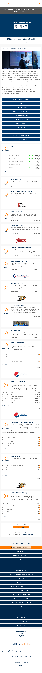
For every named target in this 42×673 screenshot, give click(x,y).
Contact (21, 633)
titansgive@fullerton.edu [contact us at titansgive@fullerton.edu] (27, 534)
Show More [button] (5, 171)
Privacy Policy (21, 635)
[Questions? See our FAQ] (26, 532)
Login (20, 665)
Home (21, 636)
